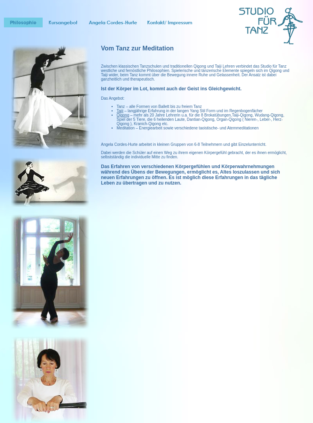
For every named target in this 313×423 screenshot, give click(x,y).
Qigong (123, 115)
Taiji (120, 111)
